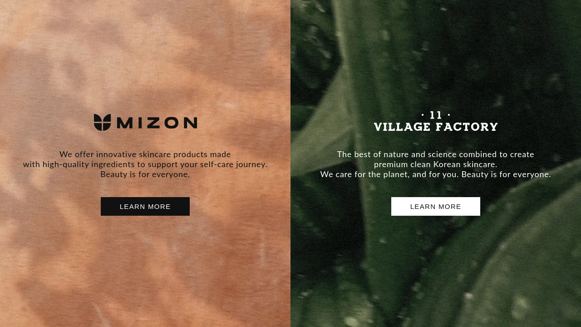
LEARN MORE (145, 206)
